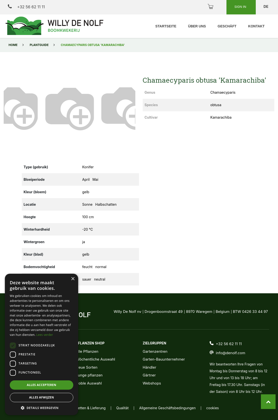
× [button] (73, 279)
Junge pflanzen (89, 375)
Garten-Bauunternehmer (164, 359)
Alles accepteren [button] (41, 385)
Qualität (122, 408)
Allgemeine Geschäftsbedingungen (167, 408)
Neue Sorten (86, 367)
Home (13, 45)
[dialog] (41, 344)
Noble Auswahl (89, 383)
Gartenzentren (155, 351)
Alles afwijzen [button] (41, 397)
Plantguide (39, 45)
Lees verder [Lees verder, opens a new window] (44, 335)
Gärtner (149, 375)
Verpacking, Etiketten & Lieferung (79, 408)
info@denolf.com (230, 353)
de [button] (266, 6)
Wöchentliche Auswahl (95, 359)
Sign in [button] (240, 7)
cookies (212, 408)
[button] (13, 107)
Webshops (152, 383)
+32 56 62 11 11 (26, 6)
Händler (149, 367)
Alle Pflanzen (87, 351)
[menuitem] (165, 26)
